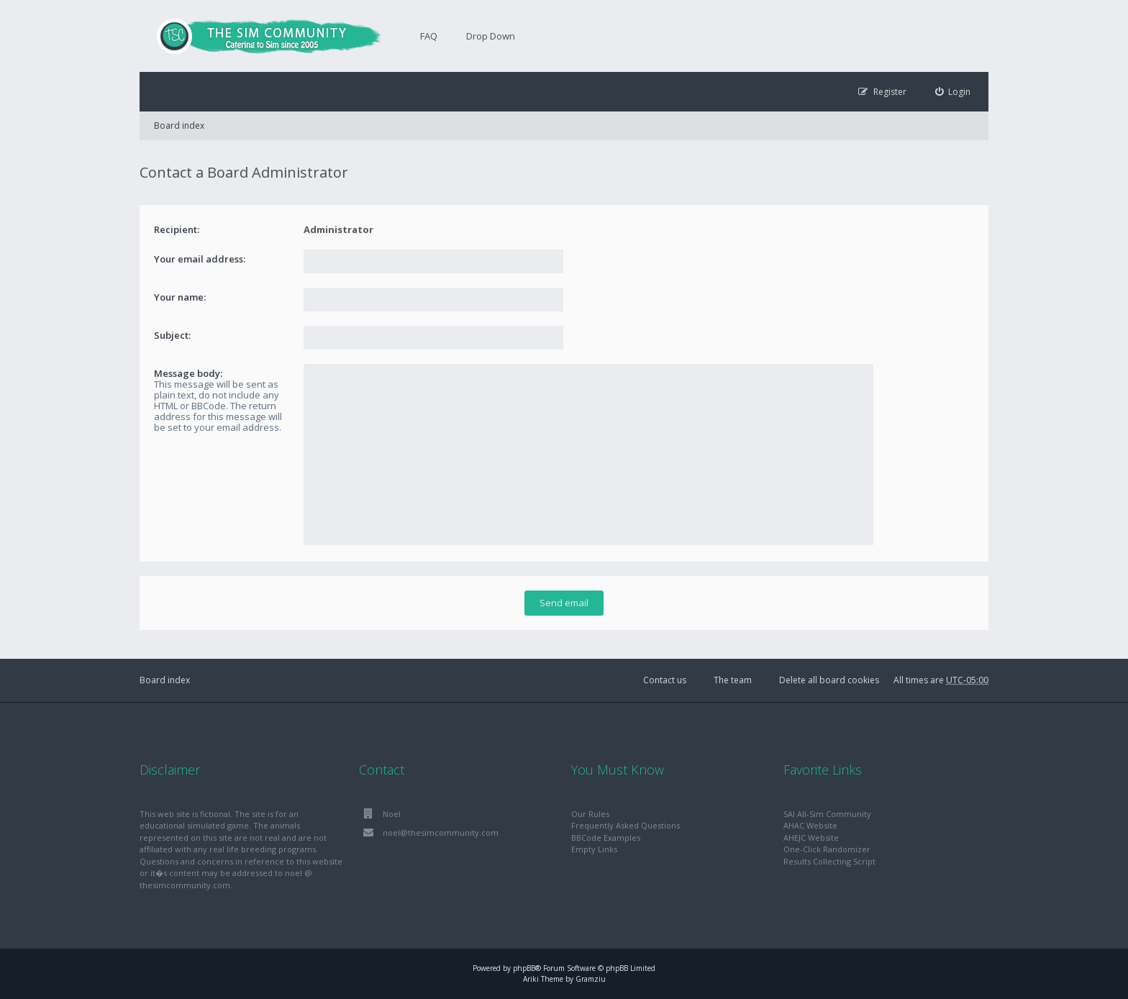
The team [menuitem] (733, 680)
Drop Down (490, 35)
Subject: (172, 335)
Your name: (180, 297)
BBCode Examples (605, 837)
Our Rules (590, 813)
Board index (179, 125)
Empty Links (594, 849)
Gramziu (591, 979)
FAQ (428, 35)
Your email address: (199, 258)
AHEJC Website (811, 837)
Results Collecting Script (829, 861)
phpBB (524, 968)
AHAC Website (810, 825)
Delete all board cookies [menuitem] (829, 680)
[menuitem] (953, 92)
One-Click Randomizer (826, 849)
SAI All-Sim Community (827, 813)
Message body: (188, 373)
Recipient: (176, 229)
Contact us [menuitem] (664, 680)
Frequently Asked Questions (625, 825)
